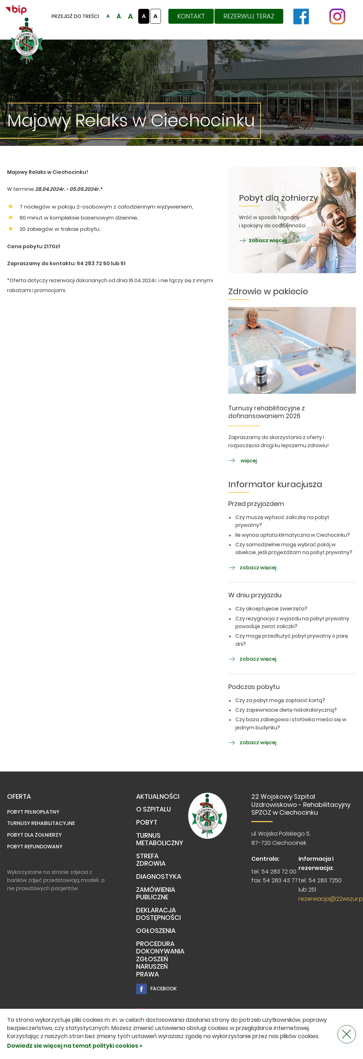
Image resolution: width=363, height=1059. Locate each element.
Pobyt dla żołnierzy (34, 834)
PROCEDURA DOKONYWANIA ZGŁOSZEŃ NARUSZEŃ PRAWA (160, 959)
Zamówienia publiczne (155, 894)
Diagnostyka (158, 877)
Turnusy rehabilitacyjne (41, 823)
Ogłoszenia (155, 931)
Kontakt (191, 16)
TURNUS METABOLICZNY (159, 840)
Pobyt (146, 823)
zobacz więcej (263, 240)
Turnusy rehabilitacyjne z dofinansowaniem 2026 (266, 412)
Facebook (156, 989)
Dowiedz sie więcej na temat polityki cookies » (74, 1046)
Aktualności (157, 797)
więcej (242, 460)
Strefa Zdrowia (151, 860)
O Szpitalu (153, 809)
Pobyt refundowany (34, 846)
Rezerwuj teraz (248, 16)
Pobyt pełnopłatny (33, 811)
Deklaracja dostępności (158, 914)
